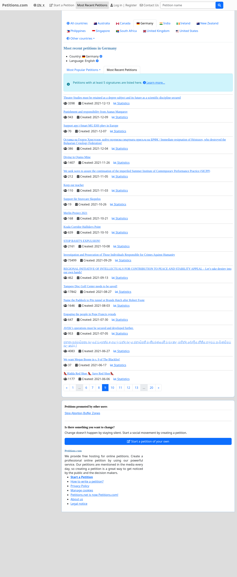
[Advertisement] (148, 42)
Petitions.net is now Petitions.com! (94, 546)
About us (77, 551)
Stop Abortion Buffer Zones (82, 465)
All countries (77, 75)
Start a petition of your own (148, 493)
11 (120, 439)
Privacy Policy (80, 538)
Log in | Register (123, 5)
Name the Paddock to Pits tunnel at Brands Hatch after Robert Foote (104, 351)
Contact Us (149, 5)
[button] (81, 90)
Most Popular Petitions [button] (82, 122)
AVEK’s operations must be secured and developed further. (98, 379)
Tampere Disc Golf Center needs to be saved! (90, 338)
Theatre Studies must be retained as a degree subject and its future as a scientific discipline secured (122, 149)
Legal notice (79, 555)
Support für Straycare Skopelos (82, 250)
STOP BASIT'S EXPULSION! (82, 292)
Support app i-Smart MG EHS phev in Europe (91, 177)
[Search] (188, 5)
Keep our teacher (74, 236)
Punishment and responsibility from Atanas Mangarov (96, 163)
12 (128, 439)
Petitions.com (15, 5)
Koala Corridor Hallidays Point (82, 278)
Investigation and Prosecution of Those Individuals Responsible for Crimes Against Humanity (119, 306)
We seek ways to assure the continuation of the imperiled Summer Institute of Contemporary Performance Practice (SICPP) (137, 222)
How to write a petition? (87, 533)
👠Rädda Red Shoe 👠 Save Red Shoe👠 (89, 425)
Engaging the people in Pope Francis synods (90, 365)
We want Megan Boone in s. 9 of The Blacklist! (92, 411)
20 (151, 439)
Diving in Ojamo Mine (77, 208)
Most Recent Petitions (92, 5)
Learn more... (154, 134)
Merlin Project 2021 (75, 264)
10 (112, 439)
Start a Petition (61, 5)
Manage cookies (82, 542)
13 (136, 439)
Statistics (122, 155)
